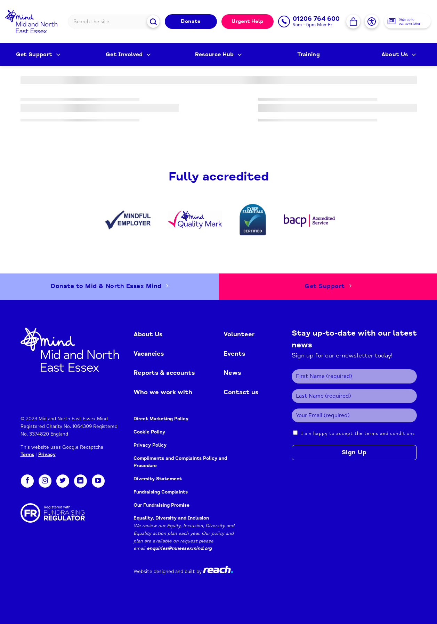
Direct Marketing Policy (160, 419)
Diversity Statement (157, 479)
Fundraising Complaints (160, 492)
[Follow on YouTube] (98, 481)
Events (234, 353)
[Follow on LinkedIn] (80, 481)
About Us (398, 54)
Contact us (241, 392)
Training (308, 54)
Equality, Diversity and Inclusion (171, 518)
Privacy (47, 454)
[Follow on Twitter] (62, 481)
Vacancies (148, 353)
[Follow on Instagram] (45, 481)
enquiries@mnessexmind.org (179, 548)
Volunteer (239, 334)
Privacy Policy (150, 445)
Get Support (38, 54)
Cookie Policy (149, 432)
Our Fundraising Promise (161, 505)
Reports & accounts (164, 373)
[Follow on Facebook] (27, 481)
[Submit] (153, 21)
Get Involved (128, 54)
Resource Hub (218, 54)
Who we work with (162, 392)
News (232, 373)
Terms (27, 454)
